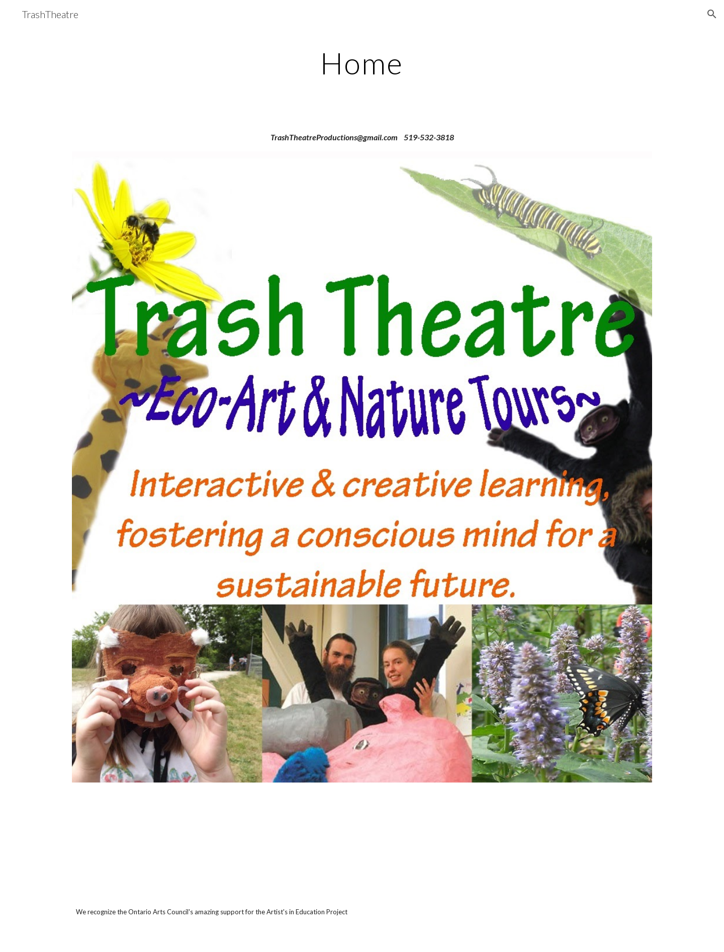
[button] (712, 14)
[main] (362, 62)
